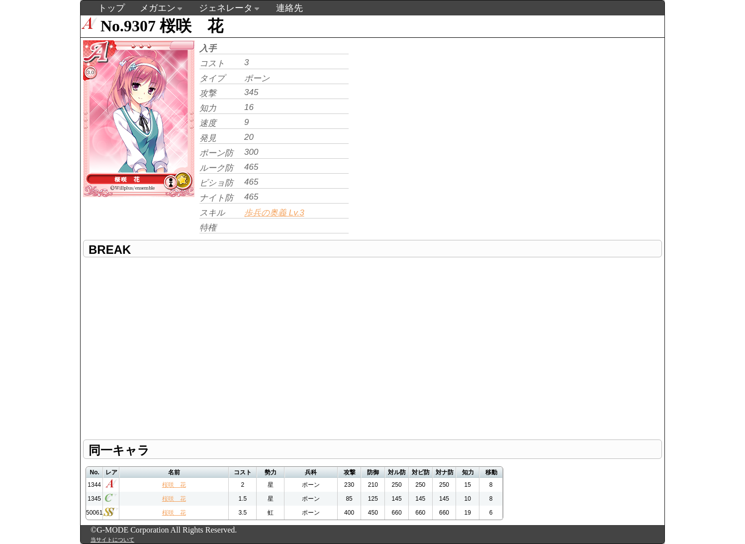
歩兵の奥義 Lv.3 (274, 213)
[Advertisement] (434, 107)
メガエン (158, 8)
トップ (111, 8)
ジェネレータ (226, 8)
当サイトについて (112, 540)
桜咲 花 (174, 484)
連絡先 (289, 8)
